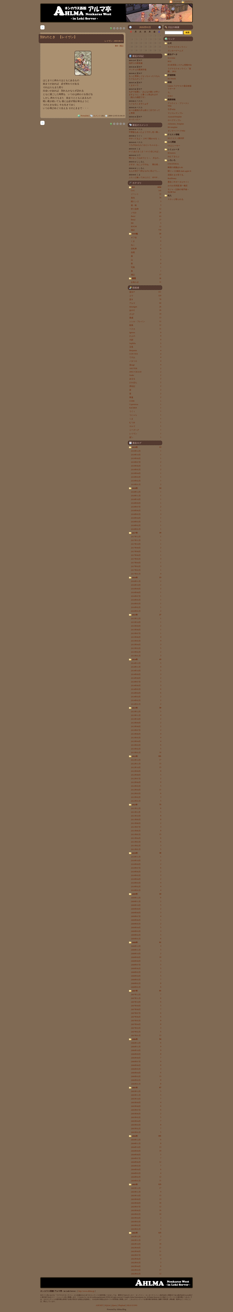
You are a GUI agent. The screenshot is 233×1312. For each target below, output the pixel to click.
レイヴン (108, 41)
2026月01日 (145, 27)
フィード (175, 1)
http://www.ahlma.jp (86, 1291)
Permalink (85, 116)
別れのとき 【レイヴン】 (58, 37)
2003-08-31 (118, 41)
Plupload (121, 1305)
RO (116, 46)
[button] (187, 33)
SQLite (107, 1305)
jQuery (114, 1305)
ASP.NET (99, 1305)
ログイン (187, 1)
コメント (97, 116)
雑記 (121, 46)
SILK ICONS (132, 1305)
